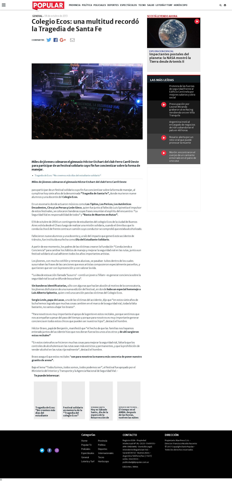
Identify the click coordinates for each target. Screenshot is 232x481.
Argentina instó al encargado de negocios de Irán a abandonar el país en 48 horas (182, 126)
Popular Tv (86, 445)
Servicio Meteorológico (131, 407)
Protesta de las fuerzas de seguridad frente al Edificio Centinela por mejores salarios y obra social (182, 92)
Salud (150, 5)
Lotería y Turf (164, 5)
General (85, 457)
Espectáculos (128, 5)
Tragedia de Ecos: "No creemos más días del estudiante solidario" (68, 175)
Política (87, 5)
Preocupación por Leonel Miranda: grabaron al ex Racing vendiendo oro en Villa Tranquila (182, 109)
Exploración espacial (161, 51)
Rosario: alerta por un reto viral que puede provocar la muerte (181, 140)
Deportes (113, 5)
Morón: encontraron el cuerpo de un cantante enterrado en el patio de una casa (182, 156)
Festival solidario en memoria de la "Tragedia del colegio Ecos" (73, 411)
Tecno (142, 5)
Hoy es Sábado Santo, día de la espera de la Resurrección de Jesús (100, 415)
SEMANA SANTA (98, 407)
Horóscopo (180, 5)
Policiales (100, 5)
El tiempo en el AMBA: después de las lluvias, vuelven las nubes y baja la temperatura (128, 416)
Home (84, 440)
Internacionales (105, 453)
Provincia (74, 5)
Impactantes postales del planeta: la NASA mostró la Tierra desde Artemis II (170, 58)
